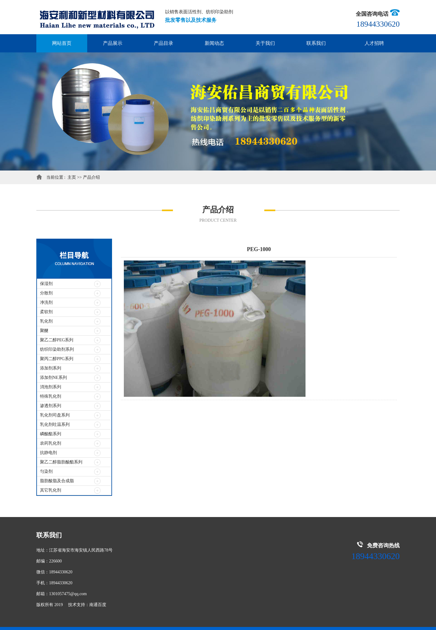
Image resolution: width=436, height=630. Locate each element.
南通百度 (97, 604)
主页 (72, 177)
